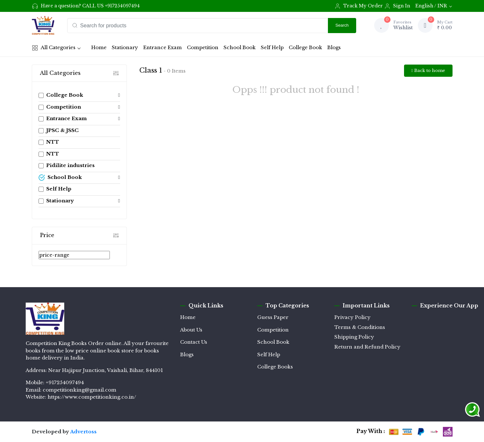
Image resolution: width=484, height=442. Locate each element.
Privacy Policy (352, 317)
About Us (191, 330)
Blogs (334, 47)
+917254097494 (122, 6)
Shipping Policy (354, 337)
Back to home (428, 70)
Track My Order (358, 6)
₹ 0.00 (445, 25)
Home (100, 49)
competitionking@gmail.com (79, 390)
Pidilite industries (67, 165)
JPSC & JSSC (59, 130)
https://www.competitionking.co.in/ (92, 397)
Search (341, 25)
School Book (240, 47)
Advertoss (83, 432)
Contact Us (193, 342)
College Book (305, 47)
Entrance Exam (162, 47)
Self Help (272, 47)
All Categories (53, 47)
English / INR (431, 6)
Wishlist (403, 25)
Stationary (125, 47)
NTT (49, 142)
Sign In (397, 6)
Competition (202, 47)
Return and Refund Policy (367, 347)
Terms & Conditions (359, 327)
